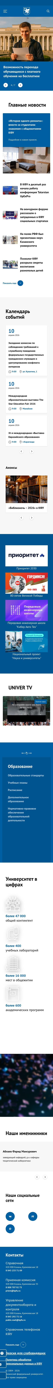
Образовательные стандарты (26, 775)
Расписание (15, 790)
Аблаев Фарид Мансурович (20, 1151)
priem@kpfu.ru (13, 1290)
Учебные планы (17, 783)
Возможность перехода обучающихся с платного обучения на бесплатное (21, 71)
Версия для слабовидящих (26, 1353)
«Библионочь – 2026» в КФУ (26, 508)
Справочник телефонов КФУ (23, 1331)
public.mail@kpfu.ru (16, 1320)
